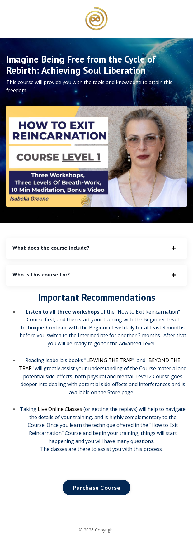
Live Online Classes (60, 409)
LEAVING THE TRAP (109, 360)
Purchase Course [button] (96, 487)
